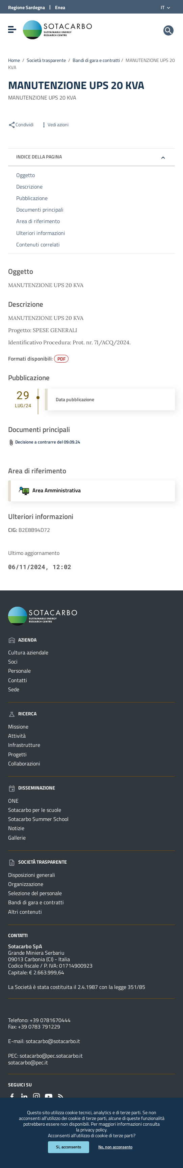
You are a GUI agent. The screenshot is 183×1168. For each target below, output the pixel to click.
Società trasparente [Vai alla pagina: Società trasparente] (37, 861)
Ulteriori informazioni (40, 233)
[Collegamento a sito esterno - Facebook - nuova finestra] (12, 1096)
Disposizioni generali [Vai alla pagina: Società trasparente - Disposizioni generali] (31, 875)
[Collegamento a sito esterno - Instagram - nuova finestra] (36, 1096)
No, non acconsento (115, 1147)
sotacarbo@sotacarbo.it (53, 1041)
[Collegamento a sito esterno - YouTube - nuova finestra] (49, 1096)
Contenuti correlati (38, 244)
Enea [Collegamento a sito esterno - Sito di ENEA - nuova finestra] (60, 7)
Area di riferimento (38, 221)
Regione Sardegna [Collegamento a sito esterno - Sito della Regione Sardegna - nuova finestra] (26, 7)
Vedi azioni (54, 124)
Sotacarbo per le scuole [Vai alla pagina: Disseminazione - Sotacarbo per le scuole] (34, 810)
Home (14, 60)
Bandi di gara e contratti (96, 60)
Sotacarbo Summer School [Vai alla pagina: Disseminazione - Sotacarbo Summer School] (38, 819)
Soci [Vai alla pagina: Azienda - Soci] (13, 661)
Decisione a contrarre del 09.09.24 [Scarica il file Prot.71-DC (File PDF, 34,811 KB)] (47, 442)
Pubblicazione (32, 198)
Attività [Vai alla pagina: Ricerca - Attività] (17, 736)
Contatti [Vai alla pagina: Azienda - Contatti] (17, 680)
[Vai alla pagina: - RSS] (61, 1096)
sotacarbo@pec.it (28, 1062)
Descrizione (29, 186)
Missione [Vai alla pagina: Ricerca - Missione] (18, 726)
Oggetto (25, 175)
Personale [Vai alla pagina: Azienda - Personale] (19, 671)
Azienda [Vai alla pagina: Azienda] (22, 639)
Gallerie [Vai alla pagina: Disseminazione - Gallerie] (17, 838)
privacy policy (93, 1129)
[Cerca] (168, 30)
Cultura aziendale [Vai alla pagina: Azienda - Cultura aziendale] (28, 652)
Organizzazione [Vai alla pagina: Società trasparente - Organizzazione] (25, 884)
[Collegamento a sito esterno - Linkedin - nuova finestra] (24, 1096)
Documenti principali (39, 210)
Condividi (20, 124)
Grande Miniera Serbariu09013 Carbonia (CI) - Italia (39, 956)
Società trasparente (46, 60)
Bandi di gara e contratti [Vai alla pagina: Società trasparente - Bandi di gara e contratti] (36, 902)
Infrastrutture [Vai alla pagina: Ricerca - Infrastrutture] (24, 745)
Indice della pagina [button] (39, 156)
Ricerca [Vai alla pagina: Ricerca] (22, 713)
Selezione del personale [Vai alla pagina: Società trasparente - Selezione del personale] (35, 893)
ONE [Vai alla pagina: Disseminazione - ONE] (13, 801)
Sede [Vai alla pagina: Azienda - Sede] (13, 689)
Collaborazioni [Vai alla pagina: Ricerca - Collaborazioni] (24, 763)
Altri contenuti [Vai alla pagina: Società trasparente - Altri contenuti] (25, 912)
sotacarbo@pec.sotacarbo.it (51, 1056)
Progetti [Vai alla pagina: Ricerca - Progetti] (17, 754)
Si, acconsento (68, 1147)
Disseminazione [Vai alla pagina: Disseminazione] (31, 787)
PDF (61, 359)
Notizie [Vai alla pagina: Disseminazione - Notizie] (16, 828)
